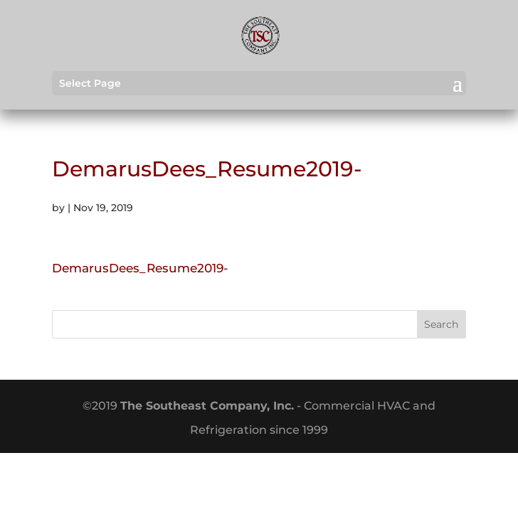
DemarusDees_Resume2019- (140, 268)
